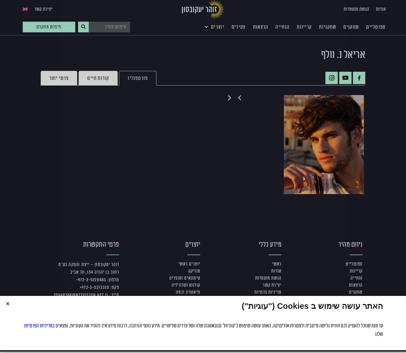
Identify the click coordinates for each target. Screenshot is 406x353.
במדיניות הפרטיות (39, 326)
